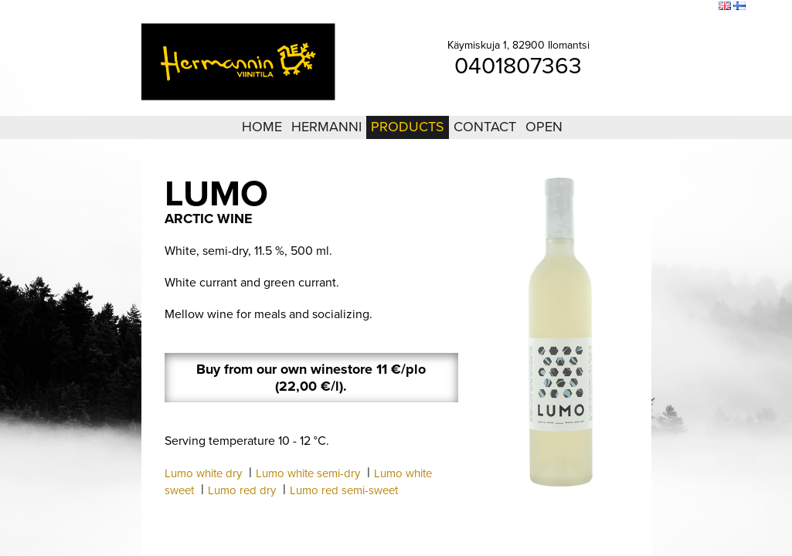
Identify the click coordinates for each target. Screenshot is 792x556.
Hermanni (326, 126)
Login (621, 7)
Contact (485, 126)
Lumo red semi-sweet (344, 490)
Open (544, 126)
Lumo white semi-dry (308, 473)
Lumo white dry (203, 473)
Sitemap (658, 7)
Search (696, 7)
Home (262, 126)
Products (407, 126)
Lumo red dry (242, 490)
